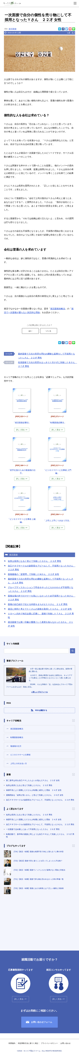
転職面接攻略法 (16, 737)
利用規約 (12, 1043)
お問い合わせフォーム (41, 1022)
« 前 (68, 33)
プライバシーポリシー (49, 1043)
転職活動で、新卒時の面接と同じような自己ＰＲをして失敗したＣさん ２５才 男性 (40, 835)
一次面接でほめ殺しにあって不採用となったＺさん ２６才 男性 (33, 829)
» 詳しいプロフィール (39, 692)
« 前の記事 (9, 362)
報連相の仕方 (15, 746)
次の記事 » (9, 354)
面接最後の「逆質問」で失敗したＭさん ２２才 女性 (33, 574)
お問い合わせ (65, 1043)
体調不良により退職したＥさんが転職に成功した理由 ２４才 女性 (33, 790)
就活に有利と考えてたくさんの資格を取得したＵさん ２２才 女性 (40, 609)
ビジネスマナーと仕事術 (20, 755)
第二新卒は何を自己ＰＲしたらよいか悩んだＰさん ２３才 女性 (33, 780)
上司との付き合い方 (18, 763)
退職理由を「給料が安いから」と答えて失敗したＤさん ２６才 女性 (34, 795)
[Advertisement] (39, 919)
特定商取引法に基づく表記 (28, 1043)
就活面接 (12, 29)
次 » (73, 33)
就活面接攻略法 (57, 308)
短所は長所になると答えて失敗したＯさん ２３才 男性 (34, 561)
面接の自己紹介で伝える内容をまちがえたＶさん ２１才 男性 (37, 604)
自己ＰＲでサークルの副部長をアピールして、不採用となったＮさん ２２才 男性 (40, 800)
